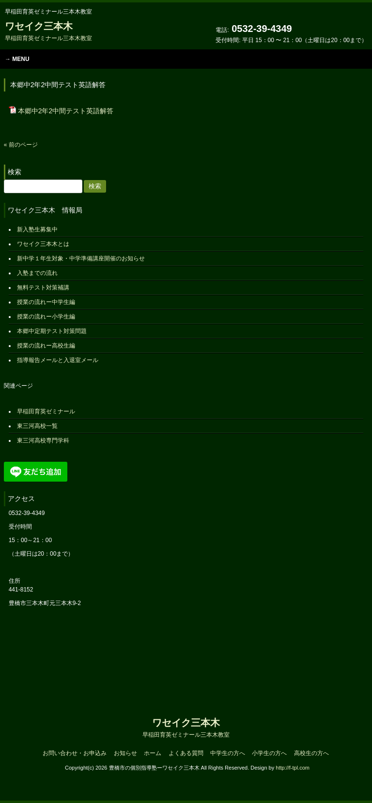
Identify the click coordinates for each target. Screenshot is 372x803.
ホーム (152, 753)
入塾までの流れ (37, 273)
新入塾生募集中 (37, 229)
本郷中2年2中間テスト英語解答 (66, 111)
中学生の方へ (227, 753)
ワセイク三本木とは (43, 244)
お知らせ (125, 753)
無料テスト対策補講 (43, 287)
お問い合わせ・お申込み (75, 753)
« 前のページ (21, 144)
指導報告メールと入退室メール (57, 360)
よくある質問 (186, 753)
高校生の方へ (311, 753)
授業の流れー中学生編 (46, 302)
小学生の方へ (269, 753)
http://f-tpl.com (293, 768)
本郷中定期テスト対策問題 (52, 331)
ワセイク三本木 (48, 31)
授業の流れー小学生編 (46, 316)
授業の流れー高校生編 (46, 345)
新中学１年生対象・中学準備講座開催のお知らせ (81, 258)
